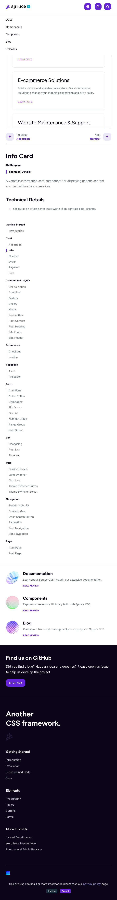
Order (12, 261)
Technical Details (20, 171)
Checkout (15, 351)
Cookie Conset (18, 469)
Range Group (17, 424)
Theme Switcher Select (23, 491)
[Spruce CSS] (18, 6)
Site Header (16, 337)
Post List (14, 449)
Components (14, 27)
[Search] (98, 6)
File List (13, 413)
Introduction (16, 231)
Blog (9, 41)
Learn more (25, 59)
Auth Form (15, 390)
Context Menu (17, 511)
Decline (52, 891)
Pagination (15, 522)
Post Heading (17, 326)
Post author (16, 315)
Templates (12, 34)
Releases (11, 49)
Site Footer (15, 332)
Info (11, 250)
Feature (13, 298)
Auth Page (15, 547)
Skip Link (14, 480)
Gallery (13, 303)
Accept (65, 891)
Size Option (16, 430)
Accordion (15, 244)
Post (11, 273)
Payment (14, 267)
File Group (15, 407)
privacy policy (92, 884)
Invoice (13, 357)
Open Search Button (21, 516)
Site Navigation (18, 533)
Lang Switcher (17, 474)
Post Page (15, 553)
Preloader (15, 376)
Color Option (17, 396)
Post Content (17, 320)
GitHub (15, 682)
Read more (31, 586)
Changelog (15, 444)
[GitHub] (107, 6)
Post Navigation (19, 528)
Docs (9, 19)
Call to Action (17, 286)
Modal (12, 309)
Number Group (18, 418)
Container (15, 292)
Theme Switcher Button (23, 486)
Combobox (16, 401)
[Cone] (58, 873)
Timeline (14, 455)
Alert (12, 371)
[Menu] (87, 6)
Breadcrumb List (19, 505)
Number (14, 256)
